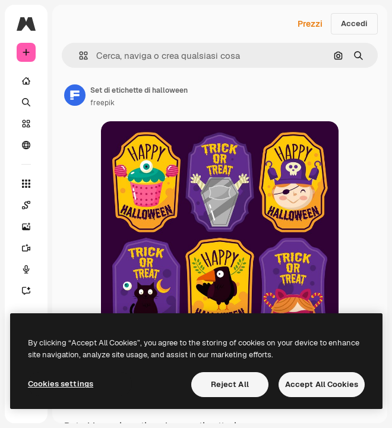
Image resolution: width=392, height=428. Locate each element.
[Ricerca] (26, 102)
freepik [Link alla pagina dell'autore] (102, 103)
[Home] (26, 80)
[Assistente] (26, 290)
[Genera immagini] (26, 226)
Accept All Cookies (321, 384)
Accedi (354, 23)
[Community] (26, 145)
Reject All (230, 384)
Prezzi (310, 23)
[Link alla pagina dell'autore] (75, 95)
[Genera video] (26, 247)
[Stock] (26, 123)
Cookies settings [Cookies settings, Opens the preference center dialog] (60, 384)
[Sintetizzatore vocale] (26, 269)
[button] (78, 55)
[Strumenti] (26, 183)
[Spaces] (26, 205)
